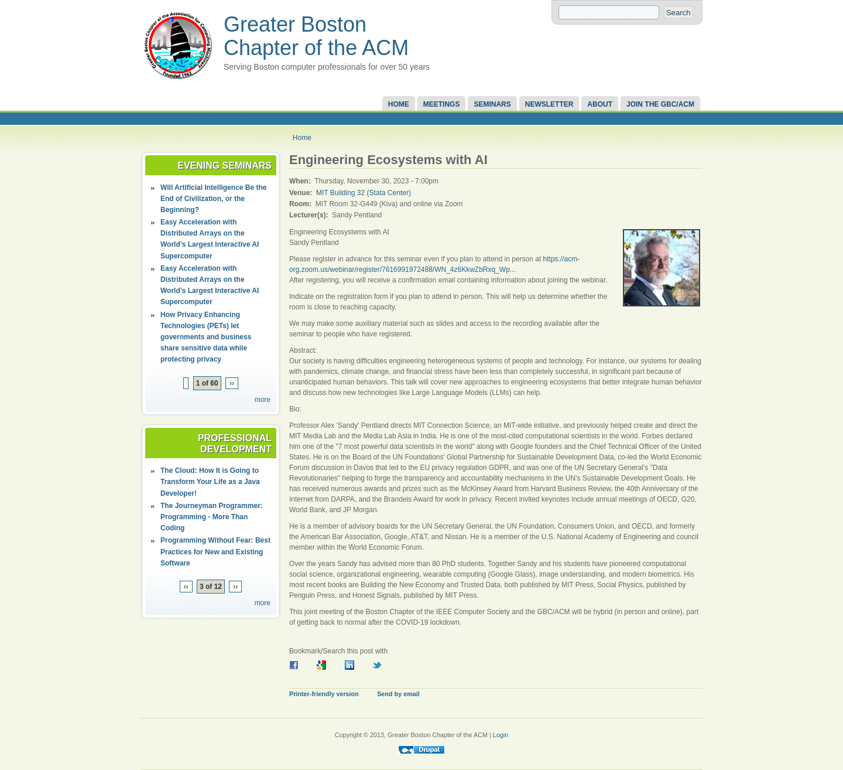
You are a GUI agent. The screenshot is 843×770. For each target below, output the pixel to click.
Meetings (441, 104)
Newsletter (549, 104)
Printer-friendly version (324, 693)
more (262, 400)
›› (231, 383)
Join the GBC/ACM (660, 104)
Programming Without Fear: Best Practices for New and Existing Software (215, 551)
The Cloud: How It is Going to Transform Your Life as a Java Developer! (210, 481)
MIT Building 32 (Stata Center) (363, 193)
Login (500, 734)
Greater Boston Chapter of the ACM (316, 36)
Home (398, 104)
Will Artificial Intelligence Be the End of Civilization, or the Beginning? (213, 198)
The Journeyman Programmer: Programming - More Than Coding (211, 517)
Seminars (492, 104)
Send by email (398, 693)
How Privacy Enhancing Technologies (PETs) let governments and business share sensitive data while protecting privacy (205, 337)
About (599, 104)
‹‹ (186, 586)
